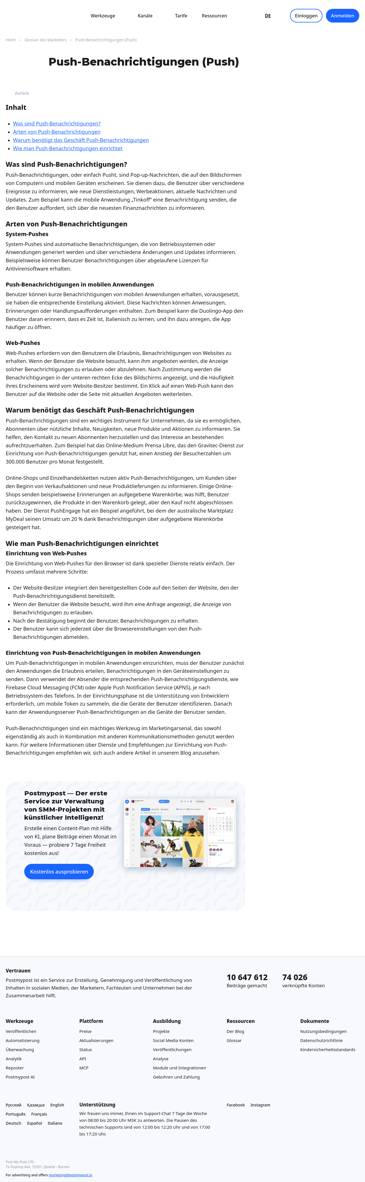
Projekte (161, 1031)
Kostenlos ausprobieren (59, 871)
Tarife (181, 16)
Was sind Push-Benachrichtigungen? (57, 123)
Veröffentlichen (21, 1031)
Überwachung (20, 1049)
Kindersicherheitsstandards (327, 1049)
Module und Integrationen (179, 1068)
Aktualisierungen (96, 1040)
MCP (83, 1068)
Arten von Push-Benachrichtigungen (56, 131)
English (57, 1105)
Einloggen (306, 15)
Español (34, 1123)
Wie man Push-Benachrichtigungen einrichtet (68, 148)
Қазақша (36, 1105)
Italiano (55, 1123)
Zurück (17, 93)
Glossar (234, 1040)
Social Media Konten (173, 1040)
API (82, 1058)
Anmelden (342, 15)
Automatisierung (23, 1040)
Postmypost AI (20, 1077)
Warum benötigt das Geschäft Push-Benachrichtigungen (81, 140)
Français (39, 1114)
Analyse (160, 1058)
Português (15, 1114)
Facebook (236, 1105)
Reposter (15, 1068)
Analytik (14, 1058)
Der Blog (235, 1031)
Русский (13, 1105)
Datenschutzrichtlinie (321, 1040)
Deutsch (13, 1123)
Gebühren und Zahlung (176, 1077)
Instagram (261, 1105)
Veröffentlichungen (172, 1049)
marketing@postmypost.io (70, 1175)
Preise (85, 1031)
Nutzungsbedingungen (323, 1031)
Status (85, 1049)
